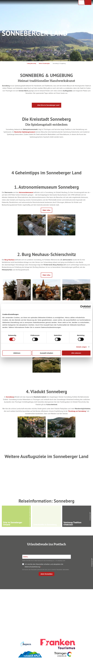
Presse (77, 602)
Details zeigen (81, 347)
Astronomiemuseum (26, 192)
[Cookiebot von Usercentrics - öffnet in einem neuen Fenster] (82, 306)
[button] (88, 2)
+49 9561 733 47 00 (17, 609)
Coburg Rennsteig (31, 63)
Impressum (77, 596)
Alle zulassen (76, 353)
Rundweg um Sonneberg (77, 411)
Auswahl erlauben (46, 353)
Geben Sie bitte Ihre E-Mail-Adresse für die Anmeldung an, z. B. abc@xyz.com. (44, 560)
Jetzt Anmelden (47, 574)
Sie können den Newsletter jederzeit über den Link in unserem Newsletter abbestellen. (45, 569)
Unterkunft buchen (46, 599)
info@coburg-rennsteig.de (17, 612)
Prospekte (46, 602)
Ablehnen (16, 353)
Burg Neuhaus (10, 260)
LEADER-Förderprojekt (77, 610)
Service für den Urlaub (77, 606)
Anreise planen (46, 596)
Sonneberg (10, 397)
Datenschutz (77, 599)
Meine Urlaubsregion (44, 63)
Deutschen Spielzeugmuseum (24, 132)
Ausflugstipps (46, 606)
